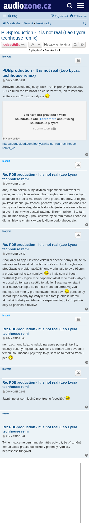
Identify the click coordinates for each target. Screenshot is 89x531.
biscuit (6, 161)
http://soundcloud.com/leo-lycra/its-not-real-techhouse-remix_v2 (39, 146)
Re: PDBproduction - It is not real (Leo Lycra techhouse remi (39, 176)
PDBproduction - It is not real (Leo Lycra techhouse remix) (43, 35)
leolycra (6, 56)
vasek (5, 413)
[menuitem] (12, 16)
